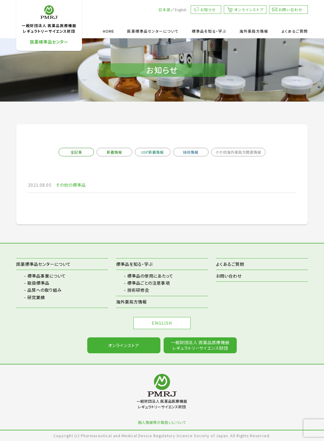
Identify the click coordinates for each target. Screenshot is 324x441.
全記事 (76, 152)
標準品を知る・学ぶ (209, 31)
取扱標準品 (38, 283)
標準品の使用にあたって (150, 276)
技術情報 (190, 152)
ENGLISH (162, 323)
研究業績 (36, 297)
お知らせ (208, 9)
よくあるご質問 (294, 31)
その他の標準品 (71, 185)
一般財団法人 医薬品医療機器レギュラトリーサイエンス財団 (200, 345)
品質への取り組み (44, 290)
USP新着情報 (152, 152)
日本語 (164, 9)
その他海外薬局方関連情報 (238, 152)
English (181, 9)
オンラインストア (248, 9)
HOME (108, 31)
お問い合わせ (290, 9)
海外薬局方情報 (253, 31)
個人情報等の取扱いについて (162, 422)
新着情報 (114, 152)
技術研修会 (138, 290)
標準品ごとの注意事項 (148, 283)
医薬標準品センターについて (153, 31)
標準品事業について (46, 276)
